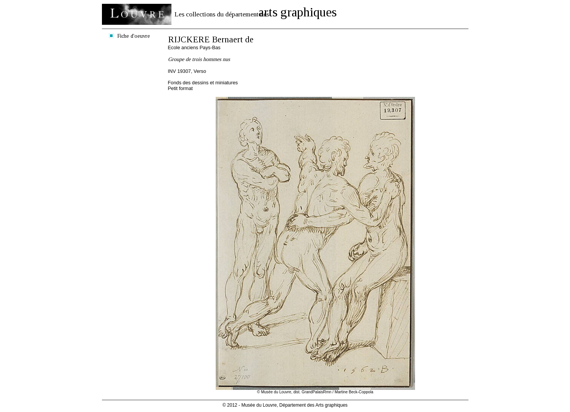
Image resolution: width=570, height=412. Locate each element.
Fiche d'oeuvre (133, 36)
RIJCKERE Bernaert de (211, 39)
